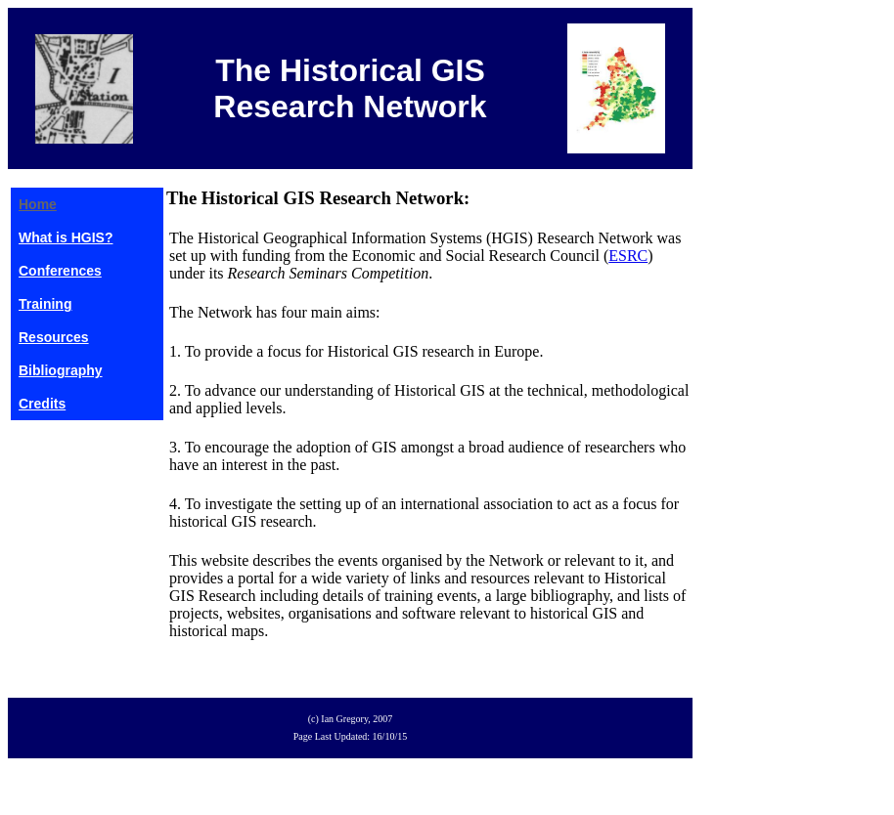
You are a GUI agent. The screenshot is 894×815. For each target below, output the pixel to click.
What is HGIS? (65, 237)
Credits (42, 403)
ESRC (628, 255)
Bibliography (61, 370)
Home (38, 204)
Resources (54, 337)
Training (45, 304)
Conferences (60, 271)
